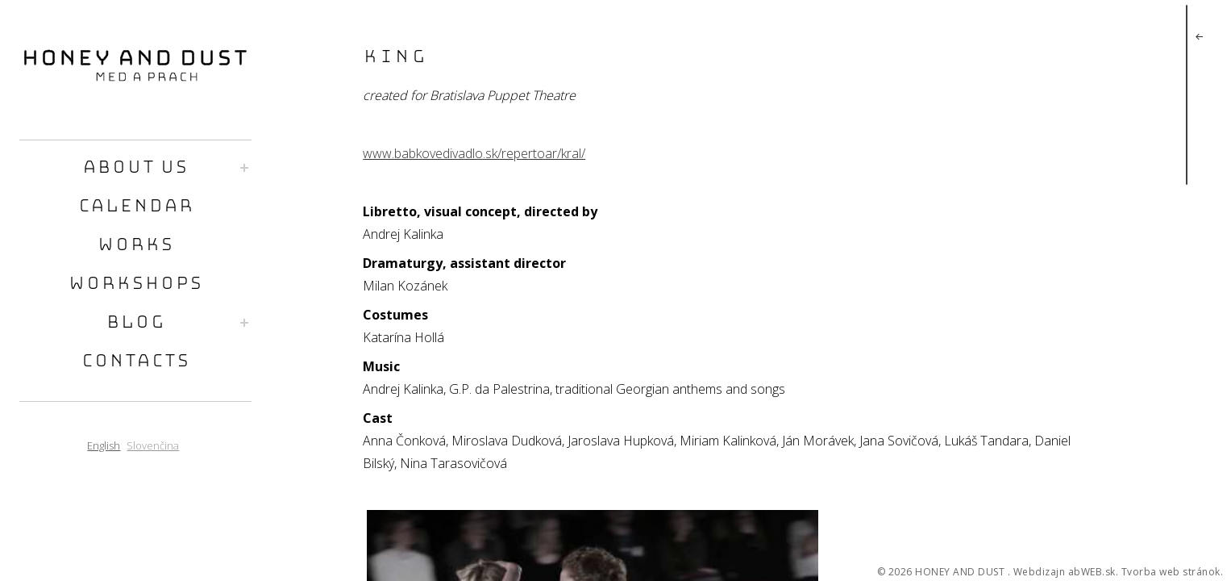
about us (135, 168)
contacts (135, 362)
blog (135, 323)
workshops (135, 284)
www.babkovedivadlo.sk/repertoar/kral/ (474, 153)
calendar (135, 207)
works (135, 245)
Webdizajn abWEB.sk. (1066, 572)
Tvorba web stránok (1171, 572)
